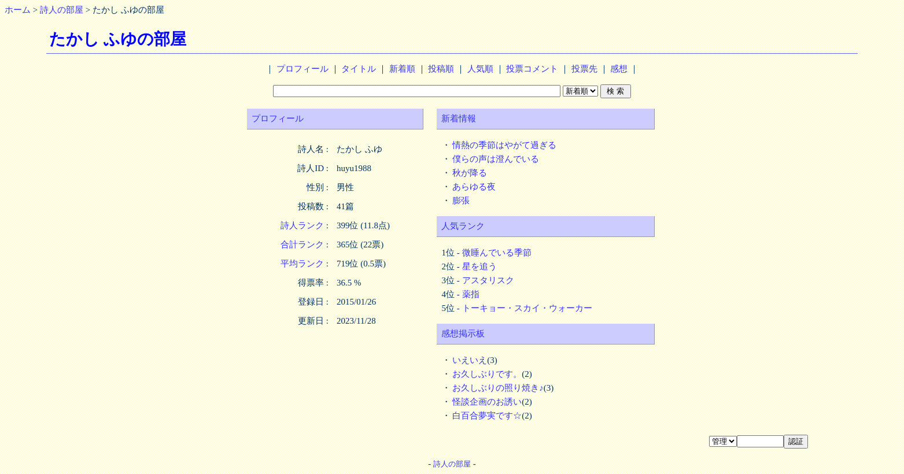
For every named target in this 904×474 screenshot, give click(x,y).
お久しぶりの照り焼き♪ (498, 387)
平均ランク (302, 263)
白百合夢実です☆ (487, 415)
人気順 (480, 68)
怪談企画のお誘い (487, 401)
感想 (619, 68)
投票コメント (532, 68)
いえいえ (469, 360)
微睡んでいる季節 (497, 252)
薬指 (470, 294)
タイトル (358, 68)
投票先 (584, 68)
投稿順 (441, 68)
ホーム (18, 9)
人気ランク (463, 226)
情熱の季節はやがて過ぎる (504, 145)
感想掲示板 (463, 333)
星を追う (479, 266)
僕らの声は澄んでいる (495, 159)
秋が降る (469, 172)
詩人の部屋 (61, 9)
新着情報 (458, 118)
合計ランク (302, 244)
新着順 (402, 68)
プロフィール (302, 68)
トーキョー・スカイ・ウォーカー (527, 308)
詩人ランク (302, 225)
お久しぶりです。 (487, 374)
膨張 (461, 200)
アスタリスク (488, 280)
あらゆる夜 (474, 186)
